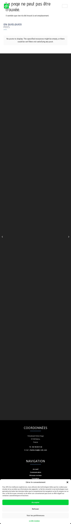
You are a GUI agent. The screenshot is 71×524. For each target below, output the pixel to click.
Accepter (35, 502)
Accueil (35, 469)
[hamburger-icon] (64, 6)
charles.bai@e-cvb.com (38, 450)
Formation (35, 478)
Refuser (35, 509)
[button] (67, 482)
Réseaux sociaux (35, 475)
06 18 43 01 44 (37, 447)
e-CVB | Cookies (34, 521)
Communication (35, 472)
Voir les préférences (35, 515)
